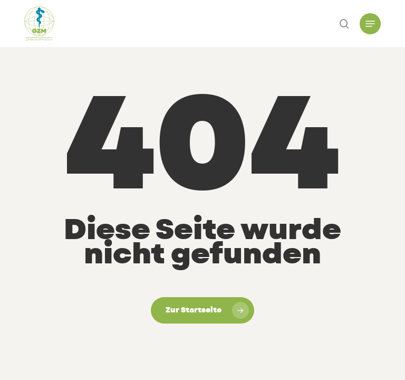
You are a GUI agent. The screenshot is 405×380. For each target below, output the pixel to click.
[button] (370, 23)
